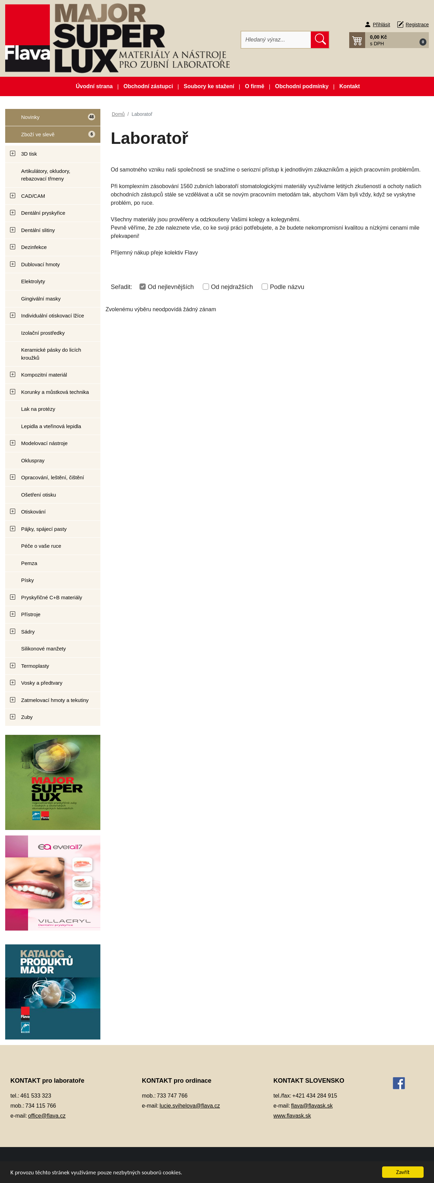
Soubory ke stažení (209, 86)
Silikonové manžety (43, 648)
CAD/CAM (33, 196)
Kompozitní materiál (44, 375)
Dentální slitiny (38, 230)
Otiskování (33, 512)
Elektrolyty (33, 281)
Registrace (417, 24)
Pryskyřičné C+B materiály (51, 597)
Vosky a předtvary (41, 683)
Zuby (27, 717)
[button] (389, 40)
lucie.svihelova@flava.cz (190, 1106)
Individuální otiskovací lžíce (52, 315)
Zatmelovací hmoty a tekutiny (55, 700)
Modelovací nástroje (44, 443)
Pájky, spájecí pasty (43, 529)
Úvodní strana (94, 86)
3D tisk (29, 154)
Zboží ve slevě (50, 136)
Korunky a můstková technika (55, 392)
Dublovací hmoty (40, 264)
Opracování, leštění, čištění (52, 477)
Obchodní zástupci (148, 86)
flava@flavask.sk (312, 1106)
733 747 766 (172, 1096)
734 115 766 (40, 1106)
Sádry (28, 632)
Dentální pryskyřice (43, 213)
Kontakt (349, 86)
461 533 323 (35, 1096)
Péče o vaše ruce (41, 546)
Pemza (29, 563)
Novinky (50, 119)
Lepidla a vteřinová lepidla (51, 426)
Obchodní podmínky (302, 86)
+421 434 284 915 (314, 1096)
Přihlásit (381, 24)
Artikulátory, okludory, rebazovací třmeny (45, 175)
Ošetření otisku (38, 495)
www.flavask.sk (292, 1116)
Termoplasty (35, 666)
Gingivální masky (41, 299)
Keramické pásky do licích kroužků (51, 354)
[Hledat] (276, 39)
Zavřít (403, 1172)
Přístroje (30, 614)
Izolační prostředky (43, 333)
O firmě (254, 86)
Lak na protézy (38, 409)
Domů (118, 114)
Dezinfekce (34, 247)
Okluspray (33, 460)
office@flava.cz (46, 1116)
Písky (27, 580)
